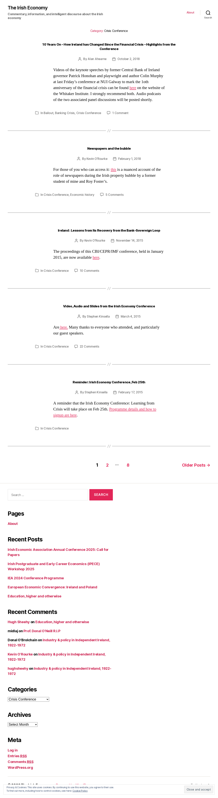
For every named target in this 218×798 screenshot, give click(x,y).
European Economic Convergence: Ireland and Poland (52, 592)
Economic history (83, 201)
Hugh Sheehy (19, 627)
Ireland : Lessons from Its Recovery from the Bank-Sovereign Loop (109, 236)
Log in (12, 755)
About (190, 12)
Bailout (48, 119)
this (113, 175)
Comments (21, 766)
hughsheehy (18, 673)
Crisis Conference (89, 119)
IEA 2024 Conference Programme (36, 583)
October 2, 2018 (129, 59)
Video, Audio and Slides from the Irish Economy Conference (108, 311)
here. (63, 332)
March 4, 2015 (131, 322)
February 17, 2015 (130, 397)
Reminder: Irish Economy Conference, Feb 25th (109, 387)
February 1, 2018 (130, 165)
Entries (17, 761)
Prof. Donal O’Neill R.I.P (41, 636)
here (133, 87)
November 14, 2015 (130, 246)
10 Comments (90, 276)
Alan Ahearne (96, 59)
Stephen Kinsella (98, 322)
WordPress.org (20, 772)
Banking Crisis (65, 119)
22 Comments (90, 352)
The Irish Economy (28, 7)
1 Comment (121, 119)
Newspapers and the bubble (109, 154)
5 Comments (115, 201)
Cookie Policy (80, 790)
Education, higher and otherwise (34, 601)
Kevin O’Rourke (96, 165)
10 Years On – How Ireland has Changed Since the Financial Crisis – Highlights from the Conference (109, 46)
